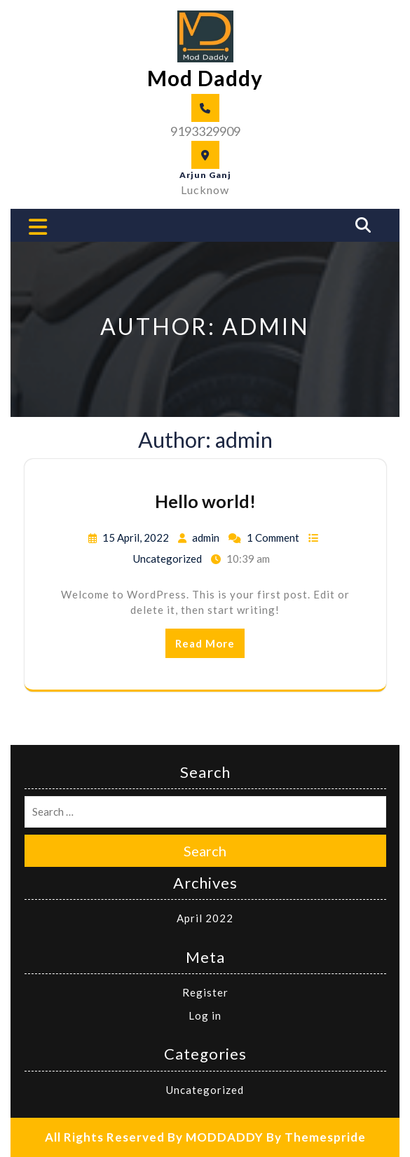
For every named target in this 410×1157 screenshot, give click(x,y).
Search (205, 850)
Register (205, 992)
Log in (205, 1015)
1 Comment (273, 537)
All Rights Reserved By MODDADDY (154, 1137)
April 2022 (205, 918)
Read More (205, 643)
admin (205, 537)
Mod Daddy (205, 77)
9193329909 (205, 131)
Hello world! (205, 501)
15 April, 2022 (135, 537)
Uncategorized (167, 558)
